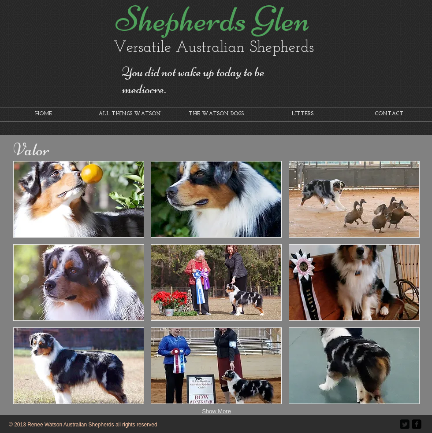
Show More (216, 411)
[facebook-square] (416, 424)
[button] (78, 199)
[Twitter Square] (405, 424)
